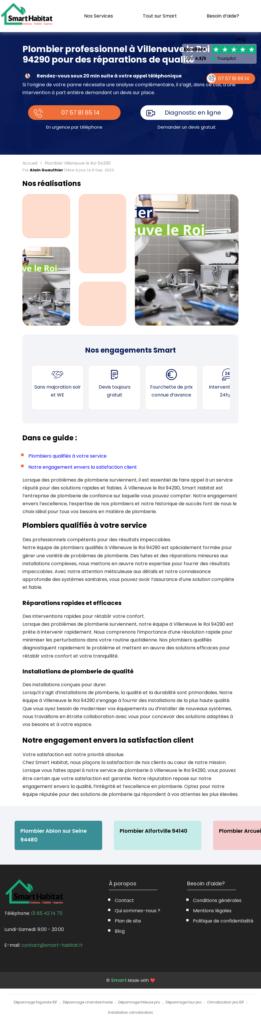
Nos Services (98, 16)
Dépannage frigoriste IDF (35, 1002)
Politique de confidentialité (223, 921)
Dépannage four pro (183, 1002)
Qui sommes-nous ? (137, 910)
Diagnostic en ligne (193, 112)
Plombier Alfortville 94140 (153, 830)
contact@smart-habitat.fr (52, 945)
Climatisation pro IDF (225, 1002)
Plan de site (128, 921)
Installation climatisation (130, 1012)
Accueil (29, 163)
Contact (124, 900)
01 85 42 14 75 (46, 913)
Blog (241, 39)
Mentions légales (212, 910)
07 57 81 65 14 (80, 112)
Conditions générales (217, 900)
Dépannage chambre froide (88, 1002)
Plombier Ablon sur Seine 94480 (53, 835)
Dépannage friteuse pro (139, 1002)
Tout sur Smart (160, 16)
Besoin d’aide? (223, 16)
